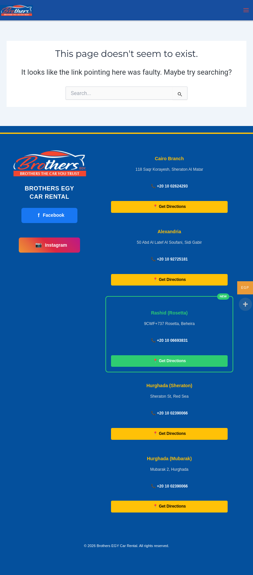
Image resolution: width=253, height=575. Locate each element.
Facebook (51, 215)
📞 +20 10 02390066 (169, 413)
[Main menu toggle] (246, 10)
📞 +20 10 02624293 (169, 186)
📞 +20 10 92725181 (169, 259)
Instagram (51, 245)
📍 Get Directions (169, 206)
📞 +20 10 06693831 (169, 340)
